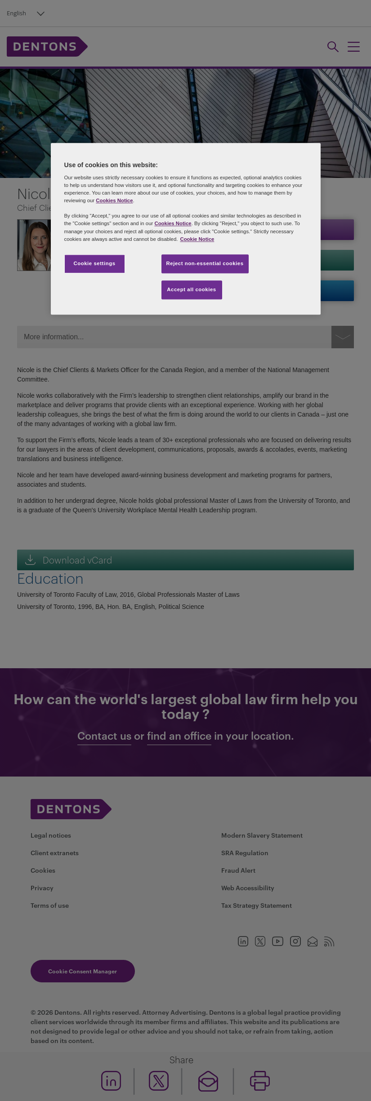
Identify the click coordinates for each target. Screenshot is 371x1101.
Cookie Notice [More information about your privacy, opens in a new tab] (197, 239)
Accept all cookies (191, 289)
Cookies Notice (114, 201)
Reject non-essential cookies (205, 263)
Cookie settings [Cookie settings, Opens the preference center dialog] (94, 263)
